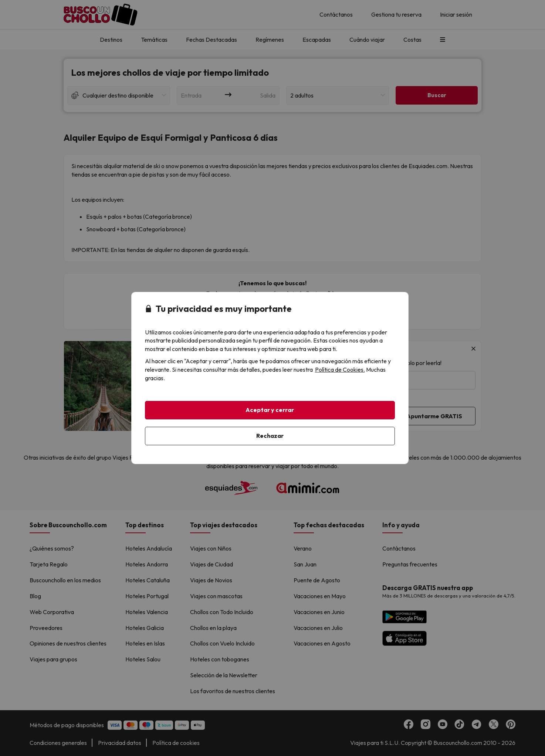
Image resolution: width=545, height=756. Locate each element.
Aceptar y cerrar (270, 409)
